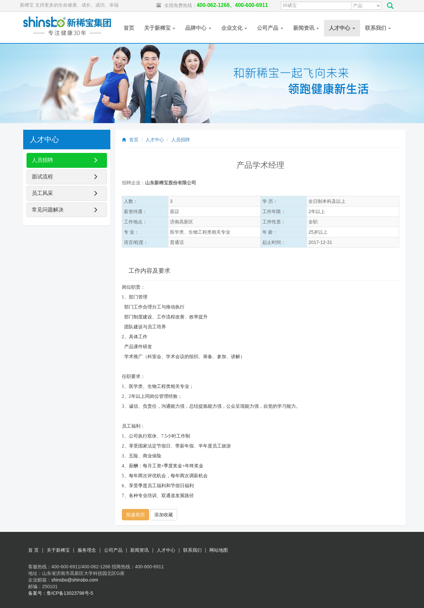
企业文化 (234, 28)
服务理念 (87, 550)
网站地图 (218, 550)
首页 (129, 28)
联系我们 (378, 28)
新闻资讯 (306, 28)
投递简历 (135, 514)
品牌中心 (198, 28)
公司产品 (270, 28)
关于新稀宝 (159, 28)
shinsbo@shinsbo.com (74, 580)
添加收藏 (163, 514)
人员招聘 (180, 139)
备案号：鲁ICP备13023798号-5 (60, 593)
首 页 (33, 550)
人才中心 (342, 28)
